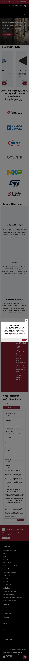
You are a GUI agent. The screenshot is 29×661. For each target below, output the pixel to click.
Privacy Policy (15, 333)
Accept (24, 339)
